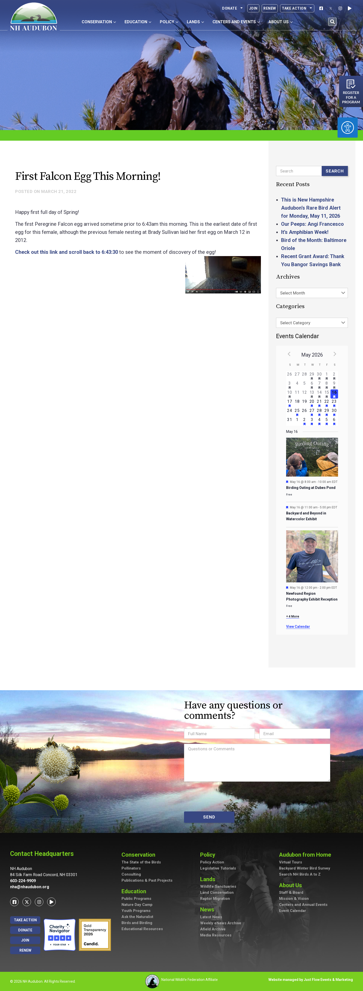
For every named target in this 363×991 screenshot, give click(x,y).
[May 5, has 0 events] (304, 384)
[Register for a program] (351, 84)
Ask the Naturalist (137, 916)
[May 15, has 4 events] (326, 394)
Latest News (211, 917)
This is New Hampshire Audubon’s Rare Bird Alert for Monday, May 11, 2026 (311, 208)
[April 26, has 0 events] (289, 375)
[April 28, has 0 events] (304, 375)
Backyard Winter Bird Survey (304, 868)
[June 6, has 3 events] (334, 421)
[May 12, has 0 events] (304, 394)
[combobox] (312, 293)
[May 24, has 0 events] (289, 412)
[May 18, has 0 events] (297, 403)
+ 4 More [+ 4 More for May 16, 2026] (292, 616)
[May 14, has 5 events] (319, 394)
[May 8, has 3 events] (326, 384)
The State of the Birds (141, 862)
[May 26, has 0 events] (304, 412)
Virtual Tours (290, 862)
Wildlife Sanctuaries (218, 886)
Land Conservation (217, 892)
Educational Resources (142, 929)
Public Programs (136, 898)
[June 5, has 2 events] (326, 421)
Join (253, 8)
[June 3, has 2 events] (312, 421)
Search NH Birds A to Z (300, 874)
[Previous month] (289, 354)
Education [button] (138, 21)
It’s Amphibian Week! (304, 232)
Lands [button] (195, 21)
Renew (269, 8)
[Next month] (335, 354)
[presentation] (222, 796)
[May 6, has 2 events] (312, 384)
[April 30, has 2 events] (319, 375)
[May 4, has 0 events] (297, 384)
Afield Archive (213, 929)
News (208, 909)
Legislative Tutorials (218, 868)
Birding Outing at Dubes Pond (311, 488)
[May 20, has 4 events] (312, 403)
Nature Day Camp (137, 904)
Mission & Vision (294, 898)
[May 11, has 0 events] (297, 394)
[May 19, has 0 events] (304, 403)
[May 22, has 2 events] (326, 403)
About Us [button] (280, 21)
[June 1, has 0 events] (297, 421)
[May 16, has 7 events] (334, 394)
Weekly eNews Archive (220, 923)
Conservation (140, 855)
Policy (209, 855)
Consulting (131, 874)
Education (135, 891)
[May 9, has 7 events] (334, 384)
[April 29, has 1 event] (312, 375)
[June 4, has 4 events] (319, 421)
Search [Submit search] (335, 171)
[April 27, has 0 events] (297, 375)
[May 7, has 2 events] (319, 384)
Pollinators (131, 868)
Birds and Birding (137, 923)
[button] (332, 22)
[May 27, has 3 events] (312, 412)
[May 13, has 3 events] (312, 394)
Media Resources (215, 935)
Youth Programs (136, 910)
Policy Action (212, 862)
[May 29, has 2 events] (326, 412)
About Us (292, 885)
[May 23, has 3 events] (334, 403)
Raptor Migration (215, 898)
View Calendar (298, 627)
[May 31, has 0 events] (289, 421)
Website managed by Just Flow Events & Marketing (310, 980)
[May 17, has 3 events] (289, 403)
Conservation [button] (99, 21)
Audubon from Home (306, 855)
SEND (209, 817)
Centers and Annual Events (303, 904)
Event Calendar (292, 910)
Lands (209, 879)
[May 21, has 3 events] (319, 403)
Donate (232, 8)
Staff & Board (291, 892)
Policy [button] (169, 21)
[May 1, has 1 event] (326, 375)
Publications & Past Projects (147, 880)
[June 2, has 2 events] (304, 421)
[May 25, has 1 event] (297, 412)
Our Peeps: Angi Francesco (312, 224)
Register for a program (351, 97)
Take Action (297, 8)
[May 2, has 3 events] (334, 375)
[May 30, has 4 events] (334, 412)
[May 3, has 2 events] (289, 384)
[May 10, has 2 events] (289, 394)
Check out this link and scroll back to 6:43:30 (66, 252)
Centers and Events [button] (236, 21)
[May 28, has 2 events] (319, 412)
